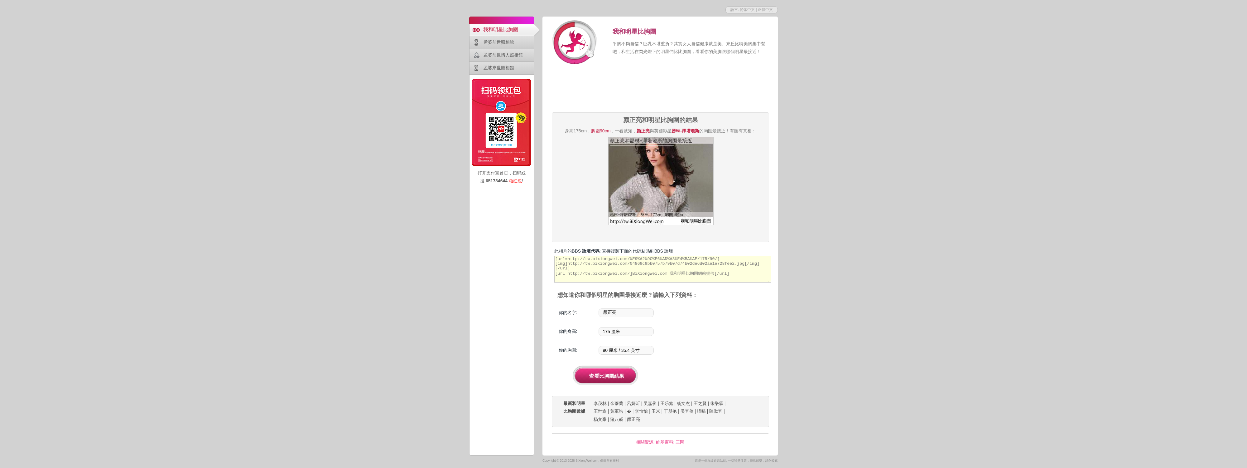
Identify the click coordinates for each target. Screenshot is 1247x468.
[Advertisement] (660, 89)
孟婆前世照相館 (499, 42)
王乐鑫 (666, 403)
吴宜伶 (687, 411)
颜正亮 (633, 419)
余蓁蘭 (616, 403)
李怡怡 (641, 411)
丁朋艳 (670, 411)
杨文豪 (600, 419)
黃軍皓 (616, 411)
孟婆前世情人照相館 (503, 54)
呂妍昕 (633, 403)
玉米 (656, 411)
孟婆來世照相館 (499, 67)
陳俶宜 (715, 411)
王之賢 (700, 403)
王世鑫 (600, 411)
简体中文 (747, 9)
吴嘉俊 (650, 403)
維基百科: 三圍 (670, 442)
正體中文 (765, 9)
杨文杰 (683, 403)
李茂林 (600, 403)
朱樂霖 (716, 403)
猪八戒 (616, 419)
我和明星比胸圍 (500, 29)
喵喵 (701, 411)
